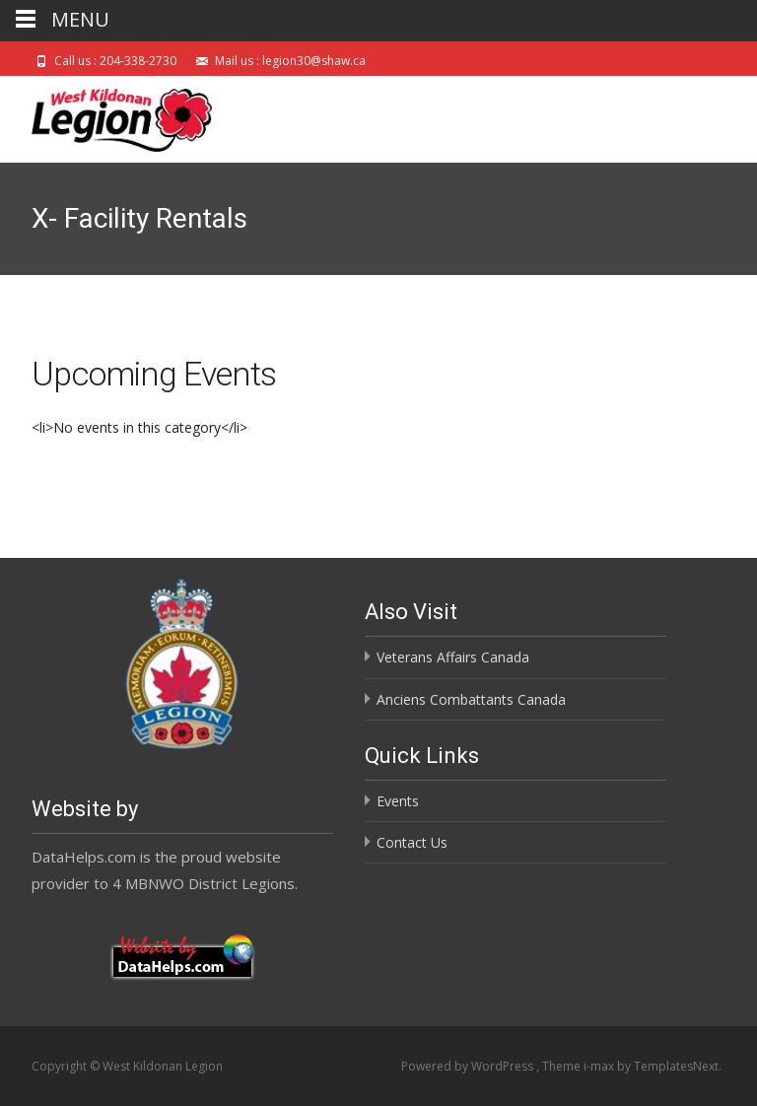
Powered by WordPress (468, 1066)
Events (398, 801)
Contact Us (412, 842)
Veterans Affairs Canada (453, 657)
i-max (600, 1066)
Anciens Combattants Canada (471, 699)
